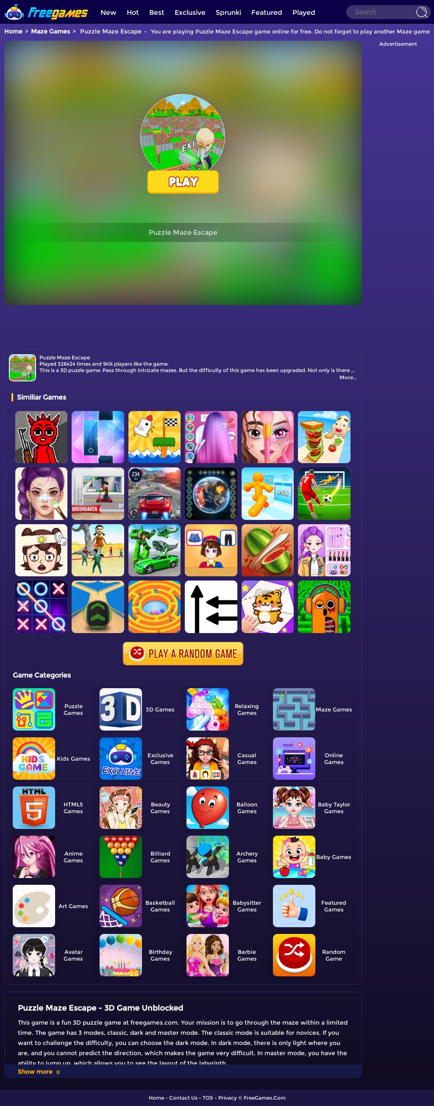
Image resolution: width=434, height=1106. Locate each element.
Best (156, 12)
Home (13, 31)
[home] (46, 3)
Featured (266, 12)
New (108, 12)
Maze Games (50, 31)
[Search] (388, 12)
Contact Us (183, 1098)
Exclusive (190, 12)
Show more (39, 1071)
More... (348, 377)
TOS (208, 1098)
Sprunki (228, 12)
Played (303, 12)
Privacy (227, 1098)
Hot (133, 12)
